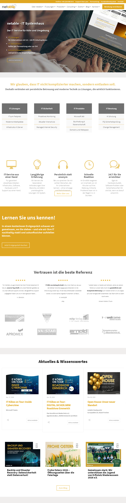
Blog (87, 7)
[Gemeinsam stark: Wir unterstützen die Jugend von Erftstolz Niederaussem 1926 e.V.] (103, 454)
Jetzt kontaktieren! (15, 60)
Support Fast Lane (81, 2)
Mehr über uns (63, 193)
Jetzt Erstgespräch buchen (15, 245)
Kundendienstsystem (108, 2)
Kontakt (121, 2)
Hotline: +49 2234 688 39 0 (65, 2)
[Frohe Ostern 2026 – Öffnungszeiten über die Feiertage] (63, 454)
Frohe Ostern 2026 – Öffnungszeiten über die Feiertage (61, 472)
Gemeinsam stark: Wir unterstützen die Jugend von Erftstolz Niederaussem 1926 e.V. (103, 473)
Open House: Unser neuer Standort (101, 403)
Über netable (37, 7)
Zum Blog (63, 488)
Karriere (95, 7)
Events (80, 7)
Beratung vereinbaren (113, 7)
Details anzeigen (32, 420)
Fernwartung (94, 2)
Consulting (71, 7)
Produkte (60, 7)
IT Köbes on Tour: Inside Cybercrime (19, 403)
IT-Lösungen (49, 7)
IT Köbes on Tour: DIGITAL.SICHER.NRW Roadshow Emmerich (58, 405)
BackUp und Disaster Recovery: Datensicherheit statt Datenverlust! (21, 472)
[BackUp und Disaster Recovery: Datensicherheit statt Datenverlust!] (22, 454)
